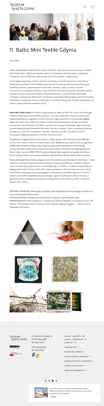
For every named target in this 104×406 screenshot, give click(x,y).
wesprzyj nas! (70, 347)
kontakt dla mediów (73, 352)
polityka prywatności (73, 365)
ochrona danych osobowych (76, 356)
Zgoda (53, 397)
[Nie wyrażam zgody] (97, 393)
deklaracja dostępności (74, 370)
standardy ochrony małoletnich (78, 361)
